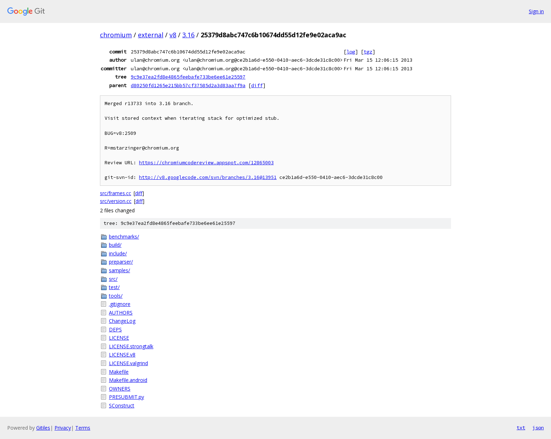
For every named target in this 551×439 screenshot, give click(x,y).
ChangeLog (122, 320)
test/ (114, 287)
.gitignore (119, 304)
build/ (115, 244)
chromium (116, 34)
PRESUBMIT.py (126, 396)
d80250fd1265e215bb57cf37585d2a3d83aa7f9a (188, 85)
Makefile (119, 371)
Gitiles (43, 427)
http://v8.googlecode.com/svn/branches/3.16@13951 (208, 177)
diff (257, 85)
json (538, 427)
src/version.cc (115, 201)
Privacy (62, 427)
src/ (113, 278)
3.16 (188, 34)
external (150, 34)
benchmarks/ (124, 236)
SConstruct (121, 405)
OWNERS (119, 388)
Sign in (536, 11)
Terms (82, 427)
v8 (172, 34)
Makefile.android (128, 380)
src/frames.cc (115, 193)
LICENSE (119, 337)
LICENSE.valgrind (128, 363)
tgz (368, 51)
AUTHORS (121, 312)
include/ (118, 253)
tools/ (116, 295)
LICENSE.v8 (122, 354)
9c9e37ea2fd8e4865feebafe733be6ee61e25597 (188, 77)
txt (521, 427)
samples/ (119, 270)
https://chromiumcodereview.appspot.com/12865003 (206, 163)
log (350, 51)
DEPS (115, 329)
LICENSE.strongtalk (131, 346)
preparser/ (121, 261)
